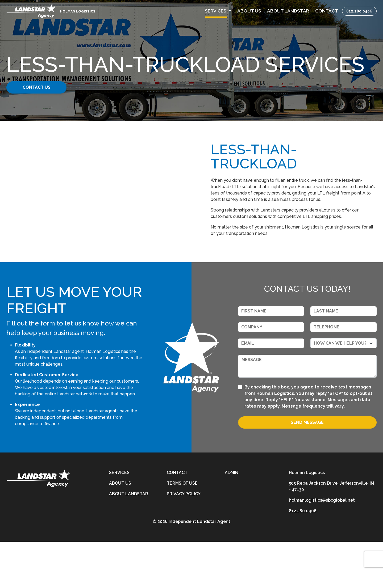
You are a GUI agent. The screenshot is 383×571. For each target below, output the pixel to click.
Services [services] (119, 501)
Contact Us (47, 87)
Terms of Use (182, 512)
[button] (218, 11)
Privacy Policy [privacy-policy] (184, 523)
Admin (231, 501)
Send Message (307, 451)
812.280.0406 (359, 11)
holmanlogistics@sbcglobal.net (322, 529)
